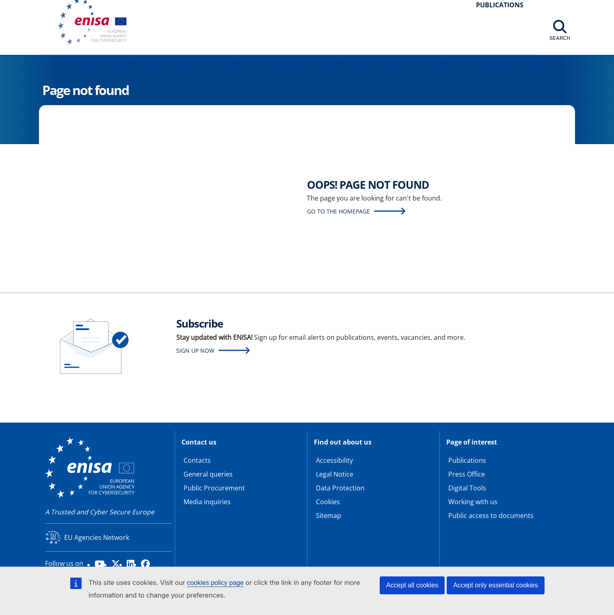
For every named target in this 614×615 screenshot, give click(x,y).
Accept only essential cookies (495, 585)
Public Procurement (214, 487)
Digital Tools (467, 487)
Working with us (472, 501)
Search (559, 38)
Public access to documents (491, 515)
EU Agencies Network (96, 537)
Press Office (466, 474)
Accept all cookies (412, 585)
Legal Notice (334, 474)
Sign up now (195, 350)
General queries (208, 474)
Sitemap (328, 515)
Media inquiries (207, 501)
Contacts (197, 460)
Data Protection (340, 487)
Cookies (328, 501)
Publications (467, 460)
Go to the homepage (338, 211)
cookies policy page (215, 582)
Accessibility (334, 460)
